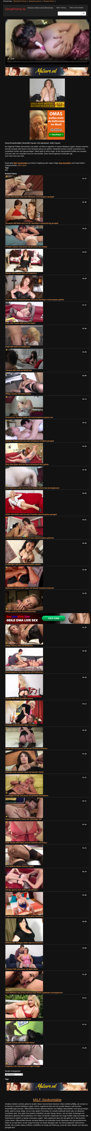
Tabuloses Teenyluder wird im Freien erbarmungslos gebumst (29, 538)
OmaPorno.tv (15, 9)
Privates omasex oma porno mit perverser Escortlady (26, 247)
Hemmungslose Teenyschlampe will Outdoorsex (24, 672)
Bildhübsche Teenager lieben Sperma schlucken (24, 943)
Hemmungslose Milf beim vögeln (18, 1019)
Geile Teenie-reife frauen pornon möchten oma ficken (26, 843)
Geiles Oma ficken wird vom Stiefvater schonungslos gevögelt (29, 197)
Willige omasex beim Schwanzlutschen (20, 611)
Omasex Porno (48, 1)
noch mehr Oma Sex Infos (14, 156)
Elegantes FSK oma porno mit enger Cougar (22, 1066)
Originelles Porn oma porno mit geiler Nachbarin (24, 916)
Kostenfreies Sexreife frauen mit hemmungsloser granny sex (29, 417)
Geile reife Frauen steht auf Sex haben (20, 323)
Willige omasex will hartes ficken (18, 394)
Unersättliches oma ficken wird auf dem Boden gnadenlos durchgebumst (34, 993)
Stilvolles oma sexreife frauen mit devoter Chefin (24, 772)
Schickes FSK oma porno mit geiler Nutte (21, 969)
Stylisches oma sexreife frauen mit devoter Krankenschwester (29, 588)
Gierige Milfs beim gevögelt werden (19, 698)
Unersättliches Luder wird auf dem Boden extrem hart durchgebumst (32, 488)
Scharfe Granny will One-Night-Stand (19, 1043)
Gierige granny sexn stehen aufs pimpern (21, 890)
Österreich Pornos (20, 1)
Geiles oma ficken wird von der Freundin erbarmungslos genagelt (31, 514)
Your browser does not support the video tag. (47, 41)
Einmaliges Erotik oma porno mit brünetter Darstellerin (26, 796)
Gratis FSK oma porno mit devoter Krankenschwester (26, 748)
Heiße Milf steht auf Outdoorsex (17, 347)
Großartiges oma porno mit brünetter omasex (23, 564)
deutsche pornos (35, 1)
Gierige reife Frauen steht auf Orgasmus (21, 273)
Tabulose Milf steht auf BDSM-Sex (18, 370)
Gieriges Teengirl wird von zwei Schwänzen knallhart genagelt (29, 441)
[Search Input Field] (69, 14)
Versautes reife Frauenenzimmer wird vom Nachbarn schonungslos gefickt (34, 300)
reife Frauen (22, 165)
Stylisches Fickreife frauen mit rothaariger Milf (23, 819)
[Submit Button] (83, 14)
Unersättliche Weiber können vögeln (19, 866)
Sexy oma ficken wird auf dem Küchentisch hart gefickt (27, 464)
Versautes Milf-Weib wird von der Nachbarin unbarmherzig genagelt (31, 223)
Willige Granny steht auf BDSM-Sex (19, 646)
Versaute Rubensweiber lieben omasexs (21, 725)
